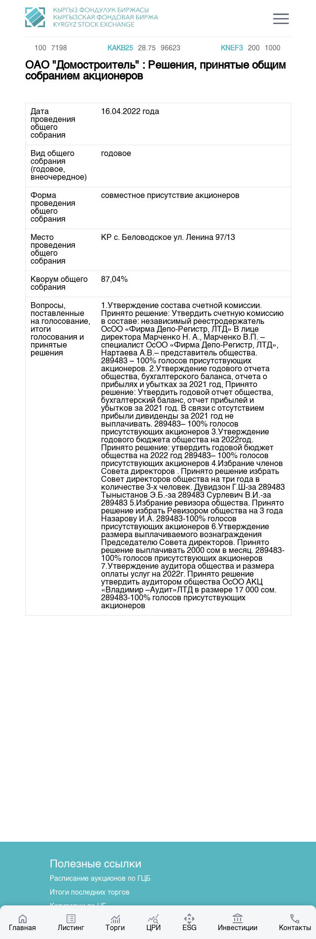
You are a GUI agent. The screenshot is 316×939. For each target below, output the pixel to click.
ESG (189, 922)
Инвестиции (237, 922)
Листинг (71, 922)
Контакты (295, 922)
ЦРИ (153, 922)
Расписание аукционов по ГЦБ (100, 878)
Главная (22, 922)
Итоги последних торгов (90, 892)
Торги (115, 922)
